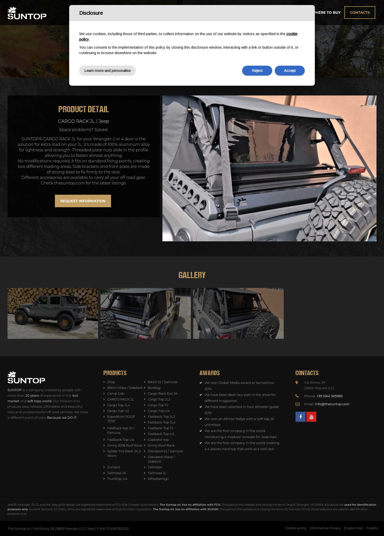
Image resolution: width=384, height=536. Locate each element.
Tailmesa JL (157, 473)
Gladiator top (158, 440)
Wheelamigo (158, 479)
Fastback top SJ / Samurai (120, 430)
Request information (83, 201)
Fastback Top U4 (120, 440)
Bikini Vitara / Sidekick (125, 388)
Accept (290, 70)
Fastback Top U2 (161, 434)
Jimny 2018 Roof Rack (124, 445)
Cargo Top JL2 (159, 399)
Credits (372, 528)
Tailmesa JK (116, 473)
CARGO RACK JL (120, 399)
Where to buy (326, 12)
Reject (257, 70)
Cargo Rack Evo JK (163, 393)
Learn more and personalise (107, 70)
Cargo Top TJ (158, 405)
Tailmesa (155, 467)
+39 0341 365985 (330, 396)
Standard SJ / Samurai (165, 451)
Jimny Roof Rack (161, 445)
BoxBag (154, 388)
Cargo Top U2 (118, 411)
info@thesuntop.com (332, 404)
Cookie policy (296, 528)
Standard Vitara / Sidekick (161, 459)
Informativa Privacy (325, 528)
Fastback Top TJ (160, 428)
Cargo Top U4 (159, 411)
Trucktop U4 (117, 479)
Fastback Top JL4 (161, 422)
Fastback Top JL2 (161, 416)
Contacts (360, 12)
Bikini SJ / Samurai (162, 382)
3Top (111, 382)
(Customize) (353, 528)
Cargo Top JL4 (118, 405)
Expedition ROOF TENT (121, 418)
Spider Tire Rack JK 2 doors (124, 453)
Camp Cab (115, 393)
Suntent (113, 467)
